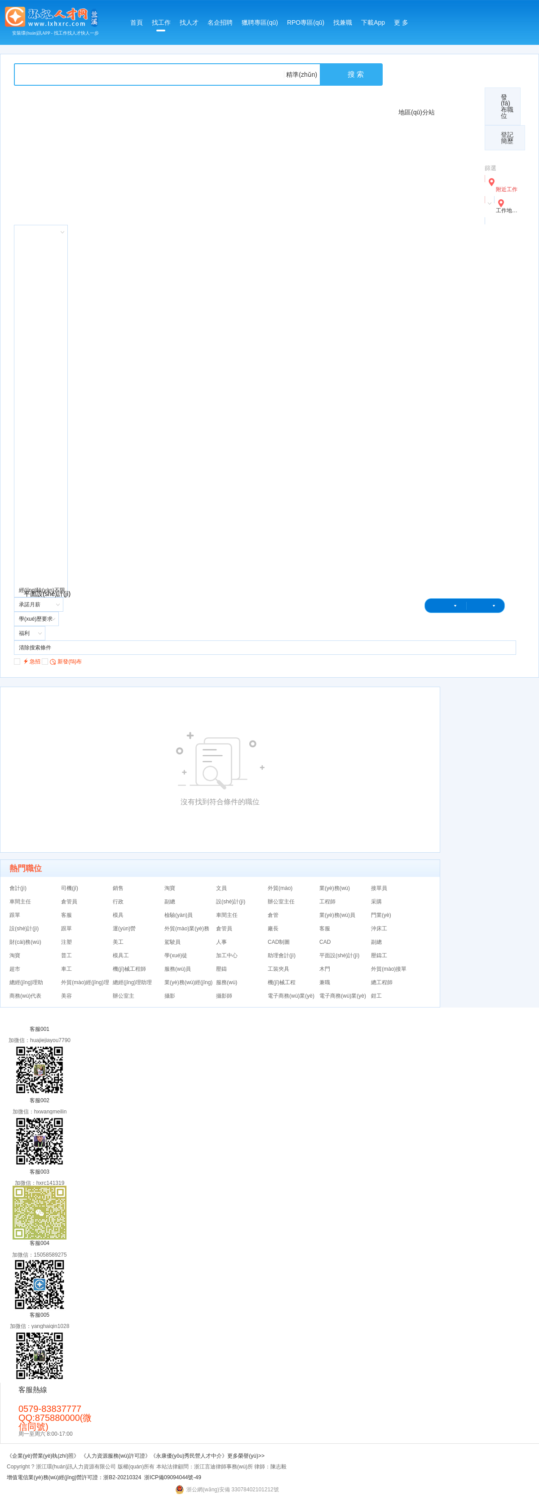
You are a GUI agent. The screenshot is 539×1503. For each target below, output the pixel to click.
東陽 (450, 471)
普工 (66, 955)
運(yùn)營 (124, 928)
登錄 (430, 620)
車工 (66, 969)
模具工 (121, 955)
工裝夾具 (278, 969)
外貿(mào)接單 (388, 969)
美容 (66, 996)
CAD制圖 (279, 942)
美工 (118, 942)
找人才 (189, 22)
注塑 (66, 942)
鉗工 (376, 996)
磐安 (450, 381)
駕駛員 (172, 942)
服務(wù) (226, 982)
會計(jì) (18, 888)
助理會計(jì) (282, 955)
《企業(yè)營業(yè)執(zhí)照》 (44, 1456)
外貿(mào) (280, 888)
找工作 (161, 25)
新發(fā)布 (62, 661)
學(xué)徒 (175, 955)
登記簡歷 (507, 138)
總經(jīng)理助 (26, 982)
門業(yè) (381, 915)
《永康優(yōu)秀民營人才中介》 (188, 1456)
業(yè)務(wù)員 (337, 915)
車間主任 (20, 901)
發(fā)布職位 (507, 106)
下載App (373, 22)
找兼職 (342, 22)
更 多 (401, 22)
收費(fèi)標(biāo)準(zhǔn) (433, 67)
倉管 (273, 915)
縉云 (450, 336)
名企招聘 (220, 22)
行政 (118, 901)
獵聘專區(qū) (260, 22)
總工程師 (382, 982)
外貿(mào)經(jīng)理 (85, 982)
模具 (118, 915)
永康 (450, 157)
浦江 (450, 426)
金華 (450, 202)
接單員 (379, 888)
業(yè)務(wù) (334, 888)
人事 (221, 942)
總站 (450, 112)
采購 (376, 901)
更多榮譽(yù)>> (246, 1456)
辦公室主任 (281, 901)
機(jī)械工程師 (129, 969)
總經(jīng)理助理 (132, 982)
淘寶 (169, 888)
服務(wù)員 (177, 969)
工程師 (327, 901)
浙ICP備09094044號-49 (172, 1477)
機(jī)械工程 (282, 982)
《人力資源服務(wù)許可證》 (115, 1456)
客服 (66, 915)
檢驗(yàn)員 (178, 915)
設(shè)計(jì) (230, 901)
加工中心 (227, 955)
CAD (325, 942)
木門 (324, 969)
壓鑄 (221, 969)
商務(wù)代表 (25, 996)
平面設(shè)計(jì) (339, 955)
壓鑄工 (379, 955)
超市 (14, 969)
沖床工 (379, 928)
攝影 (169, 996)
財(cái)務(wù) (25, 942)
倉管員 (69, 901)
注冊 (443, 620)
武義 (450, 291)
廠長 (273, 928)
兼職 (324, 982)
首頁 (136, 22)
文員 (221, 888)
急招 (27, 661)
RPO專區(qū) (305, 22)
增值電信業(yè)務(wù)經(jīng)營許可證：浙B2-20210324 (74, 1477)
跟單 (14, 915)
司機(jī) (69, 888)
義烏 (450, 246)
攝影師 (224, 996)
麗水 (450, 561)
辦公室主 (123, 996)
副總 (169, 901)
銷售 (118, 888)
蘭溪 (450, 516)
